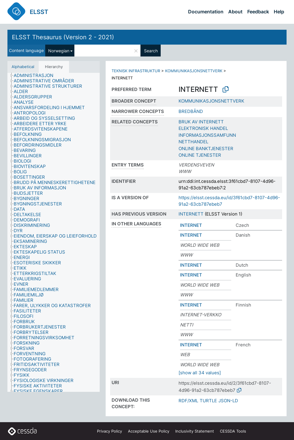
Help (279, 12)
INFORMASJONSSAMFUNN (207, 135)
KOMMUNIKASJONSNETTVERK (193, 70)
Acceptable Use (148, 431)
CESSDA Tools (233, 431)
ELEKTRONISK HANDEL (203, 128)
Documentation (205, 12)
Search (151, 50)
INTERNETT (191, 214)
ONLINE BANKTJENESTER (206, 148)
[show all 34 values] (200, 372)
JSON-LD (228, 400)
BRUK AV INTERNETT (201, 122)
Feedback (258, 12)
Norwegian (58, 50)
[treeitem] (36, 75)
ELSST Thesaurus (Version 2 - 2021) (63, 37)
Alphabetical (23, 66)
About (235, 12)
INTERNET (191, 225)
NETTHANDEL (193, 141)
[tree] (53, 232)
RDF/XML (188, 400)
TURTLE (208, 400)
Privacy (109, 431)
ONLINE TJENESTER (200, 155)
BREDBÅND (191, 111)
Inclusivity (194, 431)
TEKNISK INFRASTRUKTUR (136, 70)
